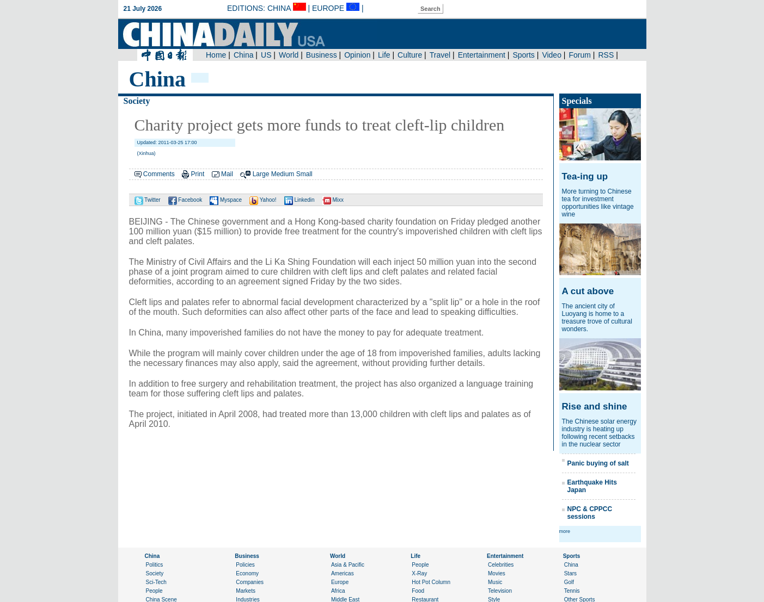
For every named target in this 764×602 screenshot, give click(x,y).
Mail (227, 174)
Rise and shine (594, 406)
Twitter (148, 200)
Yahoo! (263, 200)
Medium (283, 174)
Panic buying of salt (598, 463)
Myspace (226, 200)
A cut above (588, 291)
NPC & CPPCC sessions (590, 512)
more (565, 531)
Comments (159, 174)
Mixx (333, 200)
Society (137, 100)
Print (198, 174)
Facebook (185, 200)
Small (304, 174)
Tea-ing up (585, 176)
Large (261, 174)
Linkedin (299, 200)
